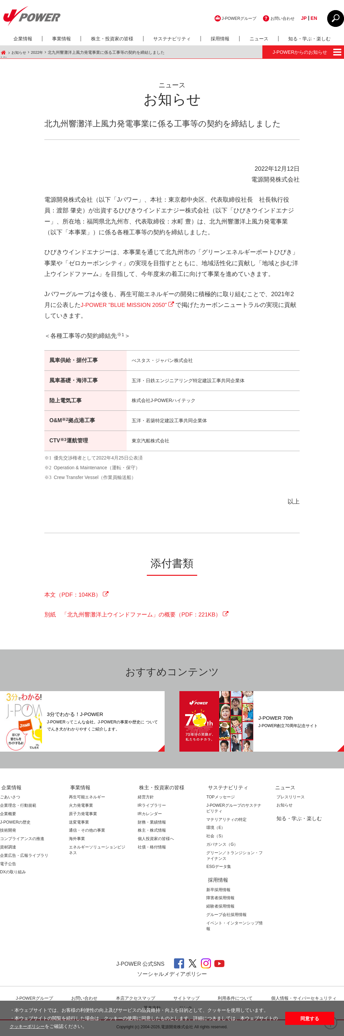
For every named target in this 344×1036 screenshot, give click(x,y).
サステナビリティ (172, 38)
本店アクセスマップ (135, 999)
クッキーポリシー (28, 1026)
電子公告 (8, 865)
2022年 (38, 52)
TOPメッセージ (220, 799)
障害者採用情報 (220, 900)
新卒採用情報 (218, 891)
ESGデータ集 (218, 868)
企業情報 (22, 38)
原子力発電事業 (83, 815)
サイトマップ (187, 999)
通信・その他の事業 (87, 832)
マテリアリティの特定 (226, 821)
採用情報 (220, 38)
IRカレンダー (150, 815)
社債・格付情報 (152, 849)
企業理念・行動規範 (18, 807)
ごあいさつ (10, 799)
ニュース (259, 38)
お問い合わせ (280, 18)
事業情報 (61, 38)
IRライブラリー (152, 807)
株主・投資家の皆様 (112, 38)
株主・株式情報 (152, 832)
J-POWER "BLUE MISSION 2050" (127, 305)
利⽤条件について (235, 999)
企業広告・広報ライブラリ (24, 857)
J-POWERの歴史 (15, 824)
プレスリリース (289, 799)
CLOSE (335, 18)
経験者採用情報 (220, 908)
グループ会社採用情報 (226, 916)
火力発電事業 (81, 807)
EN (314, 18)
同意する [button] (309, 1018)
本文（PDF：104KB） (74, 596)
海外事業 (77, 840)
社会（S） (215, 838)
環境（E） (215, 829)
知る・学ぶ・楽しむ (309, 38)
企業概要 (8, 815)
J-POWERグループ (231, 18)
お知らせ (19, 52)
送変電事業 (79, 824)
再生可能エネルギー (87, 799)
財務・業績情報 (152, 824)
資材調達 (8, 849)
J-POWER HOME (3, 52)
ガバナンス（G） (222, 846)
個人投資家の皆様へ (156, 840)
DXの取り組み (13, 874)
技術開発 (8, 832)
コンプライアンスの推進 (22, 840)
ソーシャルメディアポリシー (172, 976)
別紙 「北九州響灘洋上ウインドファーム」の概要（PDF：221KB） (138, 616)
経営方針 (146, 799)
